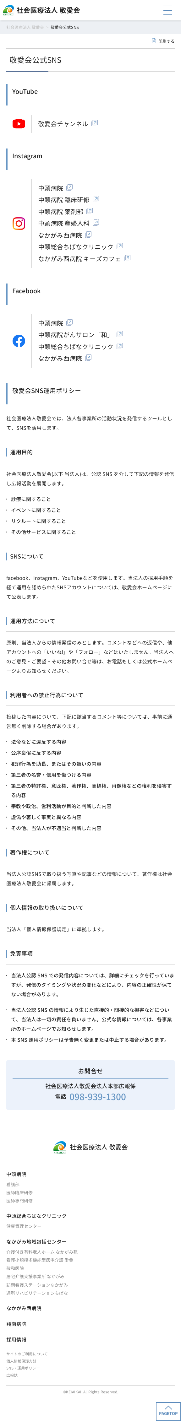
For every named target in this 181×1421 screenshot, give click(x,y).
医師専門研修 (19, 1201)
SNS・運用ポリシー (23, 1368)
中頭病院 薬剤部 (60, 211)
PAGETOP (168, 1411)
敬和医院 (15, 1268)
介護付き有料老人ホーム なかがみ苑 (42, 1252)
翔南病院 (16, 1324)
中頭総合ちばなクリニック (75, 246)
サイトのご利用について (27, 1354)
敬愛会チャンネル (63, 123)
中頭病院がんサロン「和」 (75, 334)
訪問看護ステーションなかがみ (37, 1285)
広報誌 (12, 1375)
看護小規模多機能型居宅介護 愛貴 (39, 1260)
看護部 (12, 1184)
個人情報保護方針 (21, 1361)
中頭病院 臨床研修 (64, 199)
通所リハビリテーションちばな (37, 1293)
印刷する (166, 41)
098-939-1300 (97, 1097)
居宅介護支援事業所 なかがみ (35, 1276)
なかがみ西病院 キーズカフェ (79, 258)
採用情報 (16, 1339)
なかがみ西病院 (60, 235)
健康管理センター (23, 1226)
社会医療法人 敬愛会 (48, 10)
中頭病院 (50, 188)
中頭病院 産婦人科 (64, 223)
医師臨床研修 (19, 1193)
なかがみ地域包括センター (36, 1241)
